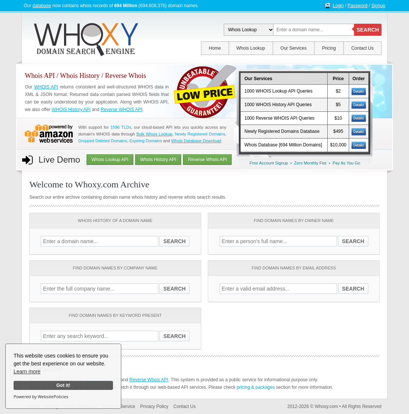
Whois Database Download (196, 141)
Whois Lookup (251, 48)
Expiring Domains (146, 141)
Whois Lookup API (110, 159)
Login (338, 5)
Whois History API (158, 159)
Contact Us (362, 48)
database (41, 5)
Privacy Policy (154, 406)
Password (358, 5)
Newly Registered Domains (200, 134)
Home (215, 48)
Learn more (27, 371)
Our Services (294, 48)
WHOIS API (46, 87)
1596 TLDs (120, 127)
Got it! (63, 385)
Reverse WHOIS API (121, 109)
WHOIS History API (71, 109)
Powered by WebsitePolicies (41, 396)
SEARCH (368, 30)
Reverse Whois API (207, 159)
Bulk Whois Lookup (154, 134)
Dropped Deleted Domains (102, 141)
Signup (378, 5)
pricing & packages (256, 387)
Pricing (329, 48)
